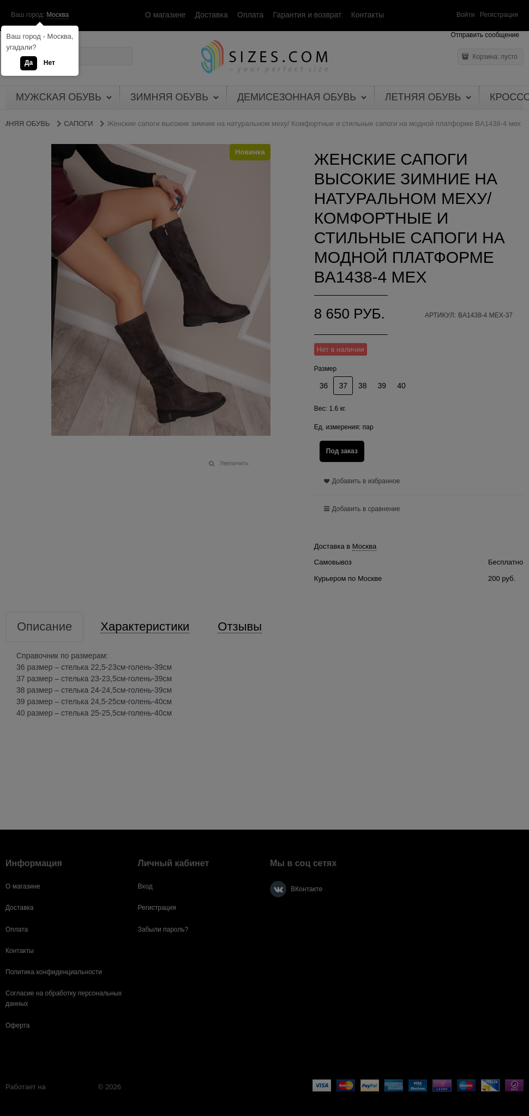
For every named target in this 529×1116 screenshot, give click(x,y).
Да (29, 63)
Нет (49, 63)
